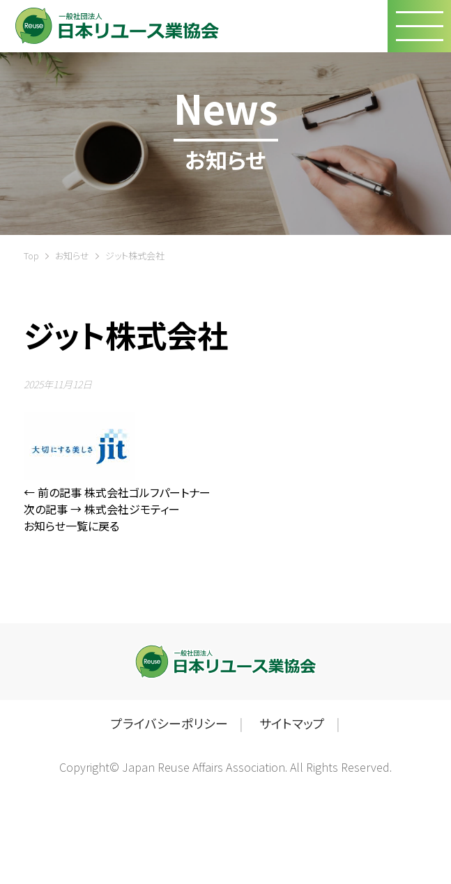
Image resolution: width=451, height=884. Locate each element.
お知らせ (72, 255)
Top (31, 255)
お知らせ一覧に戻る (71, 525)
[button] (419, 26)
